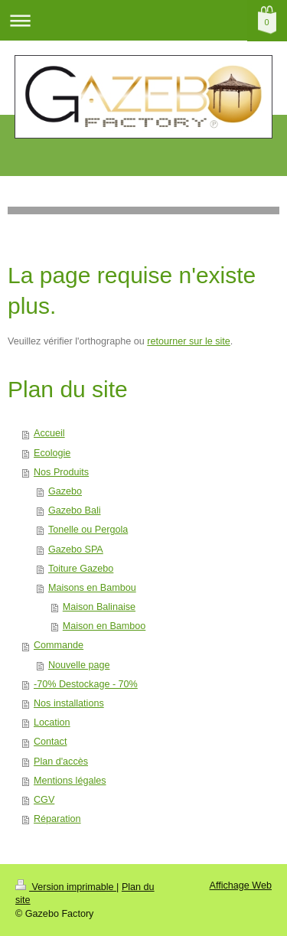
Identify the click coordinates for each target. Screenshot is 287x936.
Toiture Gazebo (80, 568)
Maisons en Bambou (92, 587)
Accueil (49, 433)
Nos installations (69, 703)
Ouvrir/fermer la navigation (143, 20)
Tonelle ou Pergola (88, 529)
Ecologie (52, 453)
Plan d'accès (61, 761)
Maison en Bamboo (104, 626)
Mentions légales (70, 780)
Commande (58, 645)
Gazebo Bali (74, 510)
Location (52, 722)
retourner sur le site (188, 341)
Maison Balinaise (99, 607)
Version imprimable (65, 887)
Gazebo (65, 491)
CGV (44, 799)
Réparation (57, 819)
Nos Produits (61, 472)
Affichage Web (241, 885)
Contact (50, 741)
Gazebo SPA (75, 549)
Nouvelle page (79, 665)
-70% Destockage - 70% (86, 684)
